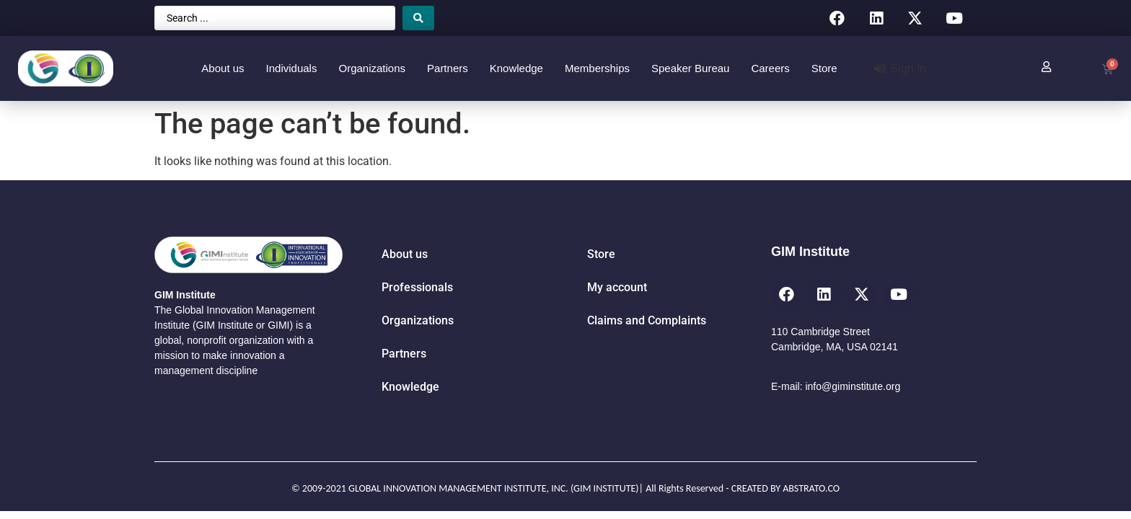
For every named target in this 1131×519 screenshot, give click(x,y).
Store (824, 68)
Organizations (371, 68)
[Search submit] (418, 18)
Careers (770, 68)
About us (222, 68)
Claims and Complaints (646, 320)
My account (617, 287)
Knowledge (516, 68)
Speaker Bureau (690, 68)
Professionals (417, 287)
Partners (447, 68)
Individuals (291, 68)
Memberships (597, 68)
